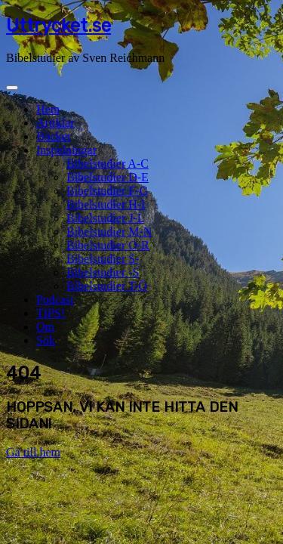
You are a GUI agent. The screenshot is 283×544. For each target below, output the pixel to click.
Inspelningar (66, 150)
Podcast (55, 299)
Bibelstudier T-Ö (106, 286)
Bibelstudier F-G (107, 190)
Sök (45, 340)
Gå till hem (33, 452)
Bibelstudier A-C (107, 163)
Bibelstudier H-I (105, 204)
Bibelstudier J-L (105, 218)
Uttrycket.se (58, 25)
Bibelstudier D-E (107, 177)
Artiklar (55, 122)
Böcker (53, 136)
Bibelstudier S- (102, 258)
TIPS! (50, 313)
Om (45, 326)
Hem (48, 109)
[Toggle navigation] (12, 87)
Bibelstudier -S (102, 272)
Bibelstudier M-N (109, 231)
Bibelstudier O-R (107, 245)
